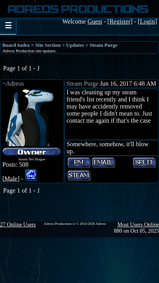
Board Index (16, 45)
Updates (75, 45)
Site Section (48, 45)
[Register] (120, 21)
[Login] (147, 21)
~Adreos (13, 83)
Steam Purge (103, 45)
